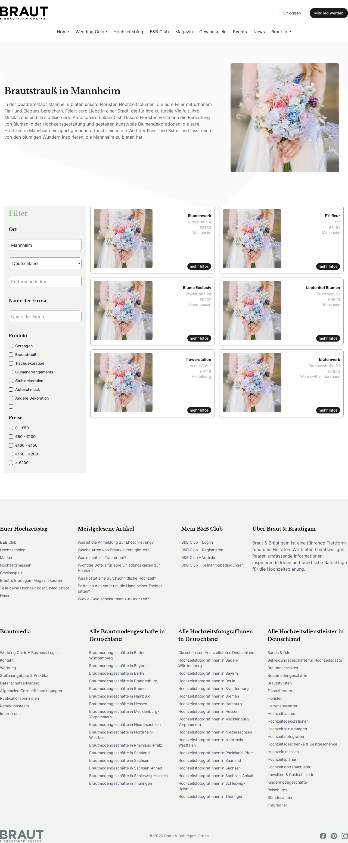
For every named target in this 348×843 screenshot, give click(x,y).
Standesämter (280, 797)
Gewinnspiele (212, 32)
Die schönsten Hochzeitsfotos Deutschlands (217, 652)
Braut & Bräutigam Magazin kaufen (31, 580)
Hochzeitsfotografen (286, 736)
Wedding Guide (91, 32)
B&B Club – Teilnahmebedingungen (212, 565)
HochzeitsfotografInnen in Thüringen (210, 796)
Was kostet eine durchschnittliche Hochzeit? (117, 578)
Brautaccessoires (283, 667)
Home (63, 32)
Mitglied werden (328, 13)
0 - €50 (19, 427)
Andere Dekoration (29, 398)
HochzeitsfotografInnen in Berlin (206, 680)
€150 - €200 (23, 454)
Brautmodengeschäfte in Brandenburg (123, 680)
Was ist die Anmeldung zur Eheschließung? (116, 542)
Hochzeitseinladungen (287, 728)
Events (240, 32)
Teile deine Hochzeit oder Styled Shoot (34, 588)
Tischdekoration (26, 363)
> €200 (19, 462)
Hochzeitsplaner (282, 759)
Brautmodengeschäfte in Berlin (116, 673)
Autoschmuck (24, 389)
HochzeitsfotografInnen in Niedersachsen (215, 732)
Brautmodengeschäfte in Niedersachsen (125, 724)
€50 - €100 (22, 436)
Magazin (184, 32)
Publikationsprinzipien (19, 698)
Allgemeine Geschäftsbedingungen (31, 690)
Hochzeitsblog (128, 32)
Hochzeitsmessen (15, 565)
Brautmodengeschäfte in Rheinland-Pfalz (125, 745)
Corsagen (21, 345)
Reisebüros (277, 789)
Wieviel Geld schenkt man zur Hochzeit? (113, 598)
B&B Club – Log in (197, 542)
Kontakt (7, 660)
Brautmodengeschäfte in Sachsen (119, 760)
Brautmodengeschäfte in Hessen (118, 703)
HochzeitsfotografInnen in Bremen (208, 696)
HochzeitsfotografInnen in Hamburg (210, 703)
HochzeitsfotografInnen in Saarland (209, 760)
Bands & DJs (279, 652)
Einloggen (292, 13)
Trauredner (277, 805)
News (259, 32)
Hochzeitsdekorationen (288, 721)
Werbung (8, 667)
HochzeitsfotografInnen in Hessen (208, 711)
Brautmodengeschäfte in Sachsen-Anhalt (125, 768)
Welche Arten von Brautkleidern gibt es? (113, 549)
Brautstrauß (22, 354)
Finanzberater (280, 690)
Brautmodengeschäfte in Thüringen (120, 783)
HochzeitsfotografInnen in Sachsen (209, 768)
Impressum (10, 713)
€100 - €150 (23, 445)
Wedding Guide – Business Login (29, 652)
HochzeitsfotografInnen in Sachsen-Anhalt (215, 775)
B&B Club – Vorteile (198, 557)
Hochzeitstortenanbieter (289, 766)
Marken (6, 557)
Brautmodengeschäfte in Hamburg (120, 696)
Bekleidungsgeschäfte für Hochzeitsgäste (305, 660)
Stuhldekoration (26, 380)
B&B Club (159, 32)
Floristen (275, 698)
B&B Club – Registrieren (202, 549)
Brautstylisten (280, 683)
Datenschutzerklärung (19, 683)
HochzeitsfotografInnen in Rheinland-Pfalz (215, 752)
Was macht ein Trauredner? (102, 557)
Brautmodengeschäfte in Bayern (118, 665)
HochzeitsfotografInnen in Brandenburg (213, 688)
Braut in (279, 32)
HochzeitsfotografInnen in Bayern (208, 673)
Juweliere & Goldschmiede (291, 774)
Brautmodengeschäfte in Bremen (118, 688)
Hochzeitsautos (281, 713)
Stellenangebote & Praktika (24, 675)
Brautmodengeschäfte (287, 675)
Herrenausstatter (282, 705)
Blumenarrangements (31, 372)
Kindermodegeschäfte (287, 782)
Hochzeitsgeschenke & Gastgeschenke (302, 744)
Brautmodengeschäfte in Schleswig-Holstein (128, 775)
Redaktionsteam (14, 705)
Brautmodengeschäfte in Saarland (119, 752)
